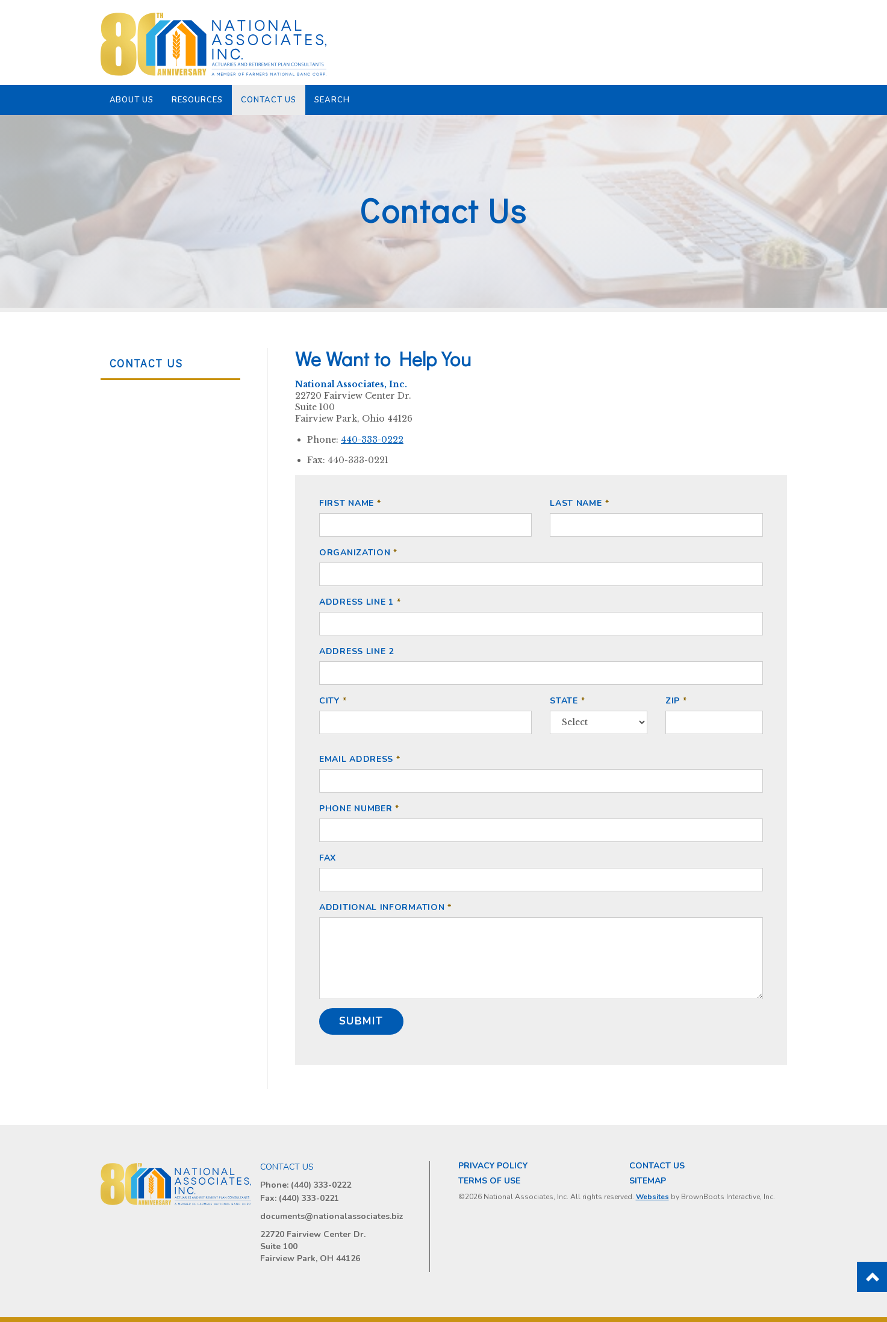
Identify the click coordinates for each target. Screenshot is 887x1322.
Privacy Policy (493, 1165)
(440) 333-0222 (321, 1185)
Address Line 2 (356, 651)
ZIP (672, 700)
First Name (346, 503)
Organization (354, 552)
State (564, 700)
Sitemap (647, 1180)
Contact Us (268, 100)
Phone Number (355, 808)
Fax (327, 858)
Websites (652, 1197)
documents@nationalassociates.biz (331, 1216)
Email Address (356, 759)
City (329, 700)
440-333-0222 (372, 439)
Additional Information (381, 907)
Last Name (576, 503)
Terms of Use (489, 1180)
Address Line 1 (356, 602)
